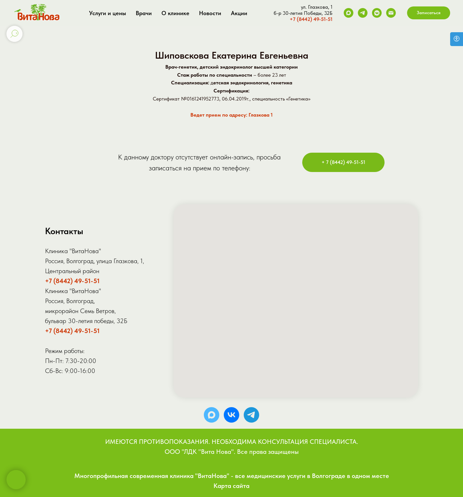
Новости (210, 13)
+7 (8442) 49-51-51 (311, 19)
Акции (239, 13)
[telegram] (251, 415)
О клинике (175, 13)
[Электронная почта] (391, 13)
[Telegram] (363, 13)
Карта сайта (231, 486)
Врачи (144, 13)
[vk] (231, 415)
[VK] (377, 13)
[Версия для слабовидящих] (456, 39)
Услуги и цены (107, 13)
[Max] (348, 13)
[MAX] (211, 415)
